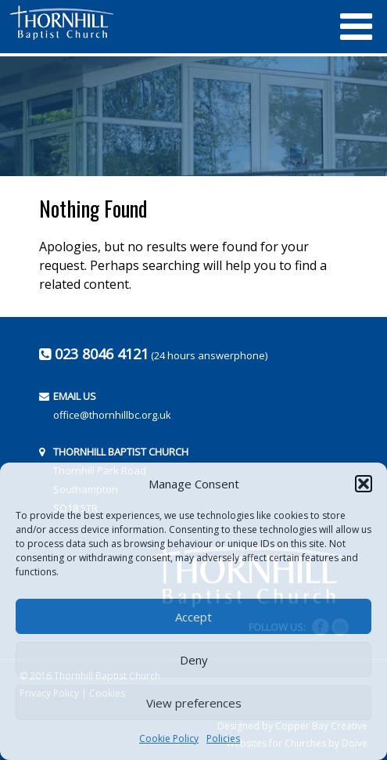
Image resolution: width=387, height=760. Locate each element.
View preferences (194, 703)
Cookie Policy (169, 738)
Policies (223, 738)
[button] (363, 484)
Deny (194, 660)
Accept (193, 617)
